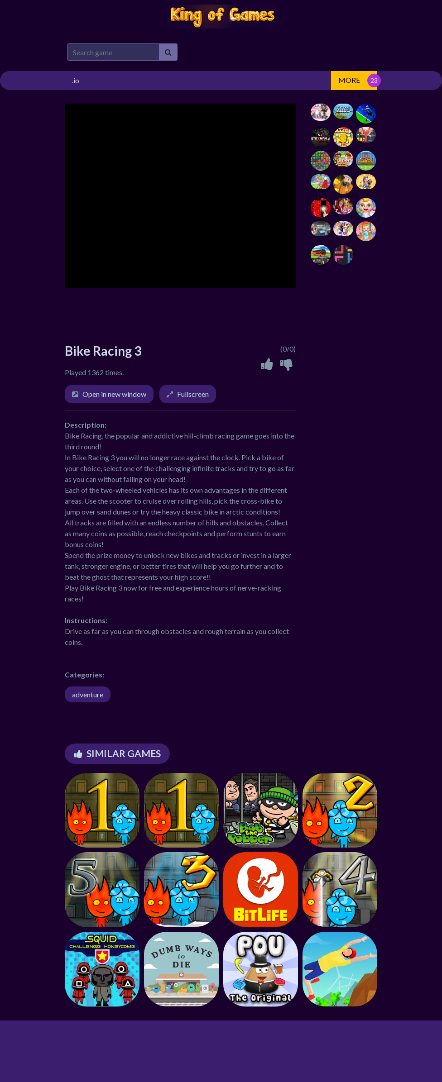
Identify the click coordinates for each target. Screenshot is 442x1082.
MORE (349, 80)
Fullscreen (193, 394)
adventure (87, 694)
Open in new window (114, 394)
